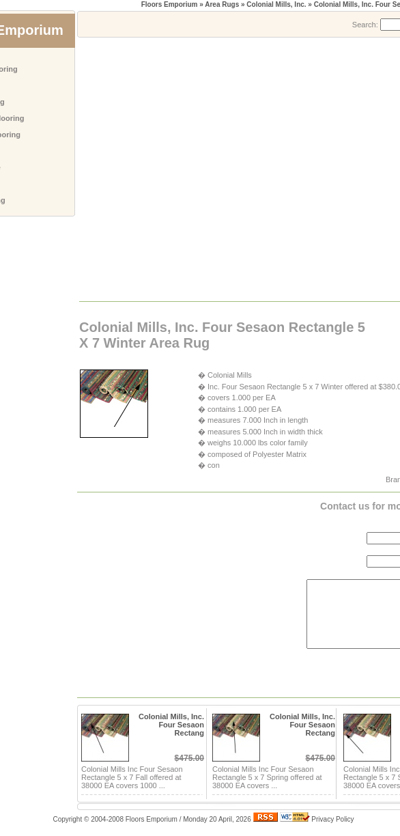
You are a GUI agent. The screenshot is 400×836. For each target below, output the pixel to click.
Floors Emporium (169, 4)
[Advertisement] (128, 168)
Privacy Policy (332, 819)
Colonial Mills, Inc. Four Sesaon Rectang (171, 724)
